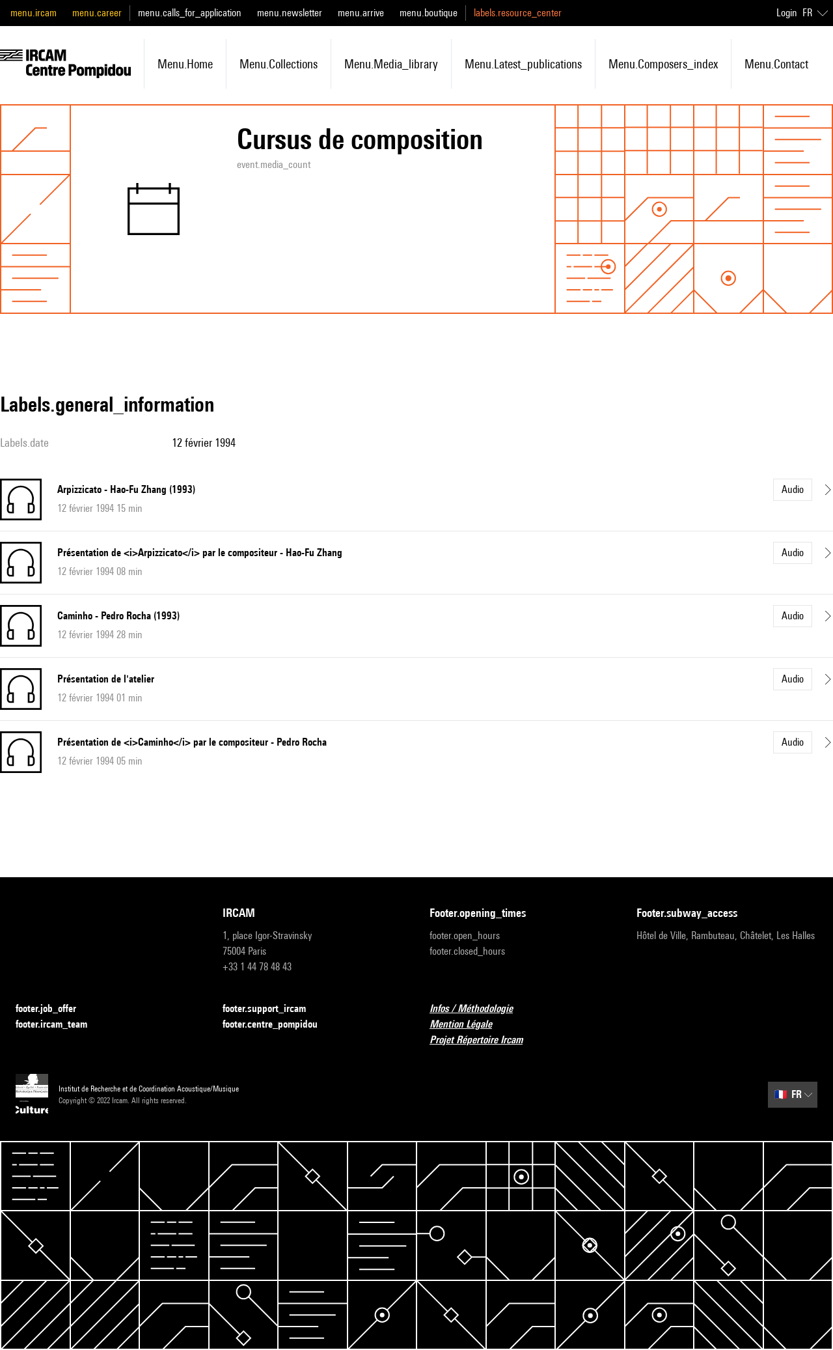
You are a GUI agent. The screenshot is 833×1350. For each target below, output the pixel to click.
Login (786, 13)
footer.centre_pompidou (278, 1025)
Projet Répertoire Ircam (484, 1040)
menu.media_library (391, 64)
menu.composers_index (663, 64)
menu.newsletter (289, 13)
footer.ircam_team (59, 1025)
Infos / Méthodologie (479, 1009)
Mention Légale (469, 1025)
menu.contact (776, 64)
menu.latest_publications (523, 64)
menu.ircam (33, 13)
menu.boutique (428, 13)
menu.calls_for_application (189, 13)
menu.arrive (361, 13)
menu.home (185, 64)
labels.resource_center (518, 13)
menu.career (97, 13)
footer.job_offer (54, 1009)
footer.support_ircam (272, 1009)
